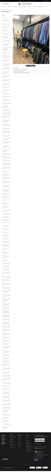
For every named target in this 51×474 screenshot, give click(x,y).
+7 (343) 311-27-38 (6, 3)
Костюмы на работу (12, 437)
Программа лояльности (29, 450)
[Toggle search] (41, 3)
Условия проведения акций (4, 443)
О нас (27, 436)
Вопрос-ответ (28, 440)
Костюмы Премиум (12, 447)
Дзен (26, 464)
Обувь (19, 440)
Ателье (3, 437)
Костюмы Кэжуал (12, 446)
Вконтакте (24, 464)
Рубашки (19, 437)
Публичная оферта (28, 449)
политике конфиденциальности (40, 448)
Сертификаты (20, 444)
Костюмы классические (13, 444)
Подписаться (38, 443)
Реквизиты (27, 441)
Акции (27, 437)
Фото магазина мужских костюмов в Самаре (22, 72)
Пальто (19, 445)
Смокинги (11, 443)
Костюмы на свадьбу (13, 436)
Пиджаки (19, 436)
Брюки (19, 441)
